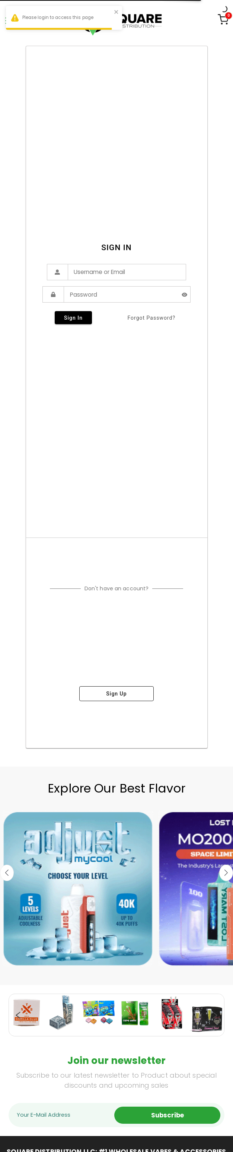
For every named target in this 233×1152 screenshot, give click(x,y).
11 (120, 1032)
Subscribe (167, 1115)
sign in (73, 317)
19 (179, 1032)
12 (127, 1032)
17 (165, 1032)
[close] (116, 13)
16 (157, 1032)
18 (172, 1032)
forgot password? (151, 318)
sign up (116, 694)
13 (135, 1032)
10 (112, 1032)
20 (187, 1032)
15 (150, 1032)
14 (142, 1032)
